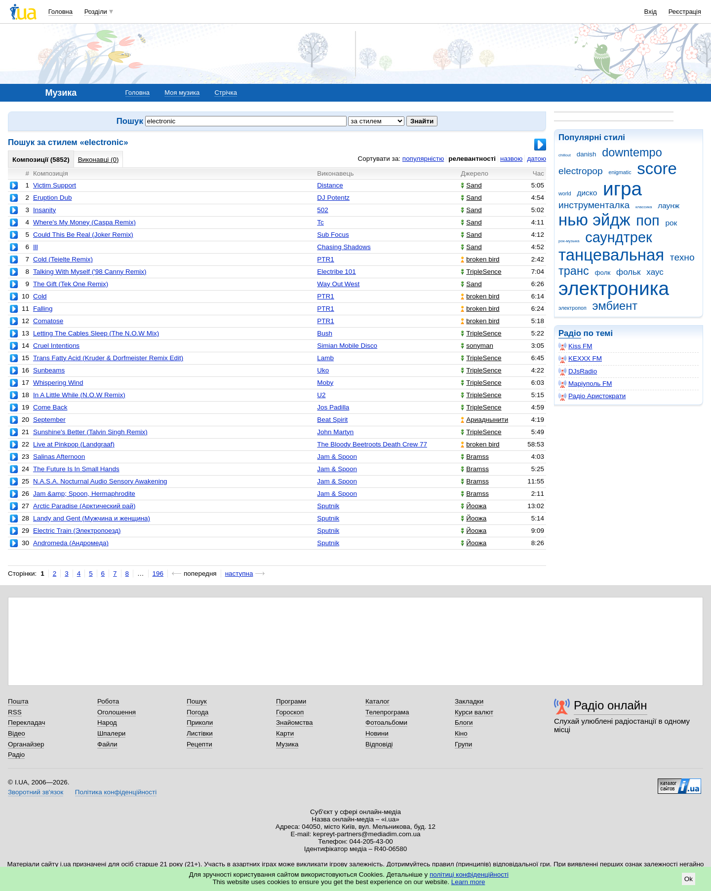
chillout (564, 155)
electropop (580, 171)
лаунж (668, 205)
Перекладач (26, 722)
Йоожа (473, 506)
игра (622, 188)
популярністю (423, 158)
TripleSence (481, 271)
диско (587, 192)
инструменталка (594, 205)
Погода (197, 712)
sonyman (477, 345)
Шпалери (111, 733)
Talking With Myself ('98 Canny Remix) (90, 271)
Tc (320, 222)
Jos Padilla (333, 407)
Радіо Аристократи (592, 396)
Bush (324, 333)
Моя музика (181, 92)
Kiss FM (575, 346)
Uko (323, 370)
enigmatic (620, 172)
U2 (321, 395)
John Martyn (335, 432)
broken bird (480, 259)
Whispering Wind (58, 382)
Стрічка (225, 92)
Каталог (377, 701)
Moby (325, 382)
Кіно (461, 733)
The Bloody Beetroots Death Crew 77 (372, 444)
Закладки (469, 701)
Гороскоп (290, 712)
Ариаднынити (484, 419)
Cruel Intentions (56, 345)
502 (322, 210)
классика (643, 207)
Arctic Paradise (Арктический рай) (84, 506)
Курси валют (474, 712)
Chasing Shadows (343, 247)
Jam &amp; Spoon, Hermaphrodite (84, 493)
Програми (291, 701)
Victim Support (54, 185)
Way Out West (338, 284)
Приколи (200, 722)
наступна (239, 573)
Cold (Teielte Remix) (63, 259)
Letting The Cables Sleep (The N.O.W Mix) (96, 333)
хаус (655, 272)
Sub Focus (333, 234)
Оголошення (116, 712)
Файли (107, 744)
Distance (330, 185)
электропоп (572, 308)
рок (671, 223)
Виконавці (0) (98, 159)
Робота (108, 701)
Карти (285, 733)
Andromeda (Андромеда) (71, 543)
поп (647, 220)
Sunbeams (49, 370)
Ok (688, 879)
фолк (602, 272)
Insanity (44, 210)
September (49, 419)
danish (586, 154)
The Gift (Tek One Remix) (70, 284)
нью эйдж (594, 220)
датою (536, 158)
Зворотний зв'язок (35, 792)
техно (682, 257)
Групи (463, 744)
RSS (15, 712)
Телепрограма (387, 712)
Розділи (95, 11)
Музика (287, 744)
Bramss (475, 456)
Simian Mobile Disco (347, 345)
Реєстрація (685, 11)
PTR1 (325, 259)
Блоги (464, 722)
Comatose (48, 321)
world (564, 193)
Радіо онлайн (610, 705)
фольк (628, 272)
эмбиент (614, 305)
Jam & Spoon (337, 456)
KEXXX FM (580, 359)
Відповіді (379, 744)
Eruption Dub (52, 197)
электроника (613, 288)
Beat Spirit (332, 419)
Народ (107, 722)
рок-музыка (568, 241)
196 (158, 573)
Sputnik (328, 506)
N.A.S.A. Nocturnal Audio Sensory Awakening (100, 481)
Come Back (50, 407)
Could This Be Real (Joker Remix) (83, 234)
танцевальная (611, 255)
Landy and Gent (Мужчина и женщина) (91, 518)
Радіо (569, 333)
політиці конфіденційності (469, 874)
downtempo (632, 152)
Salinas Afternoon (59, 456)
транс (573, 270)
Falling (43, 308)
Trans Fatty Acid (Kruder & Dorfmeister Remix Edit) (108, 358)
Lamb (325, 358)
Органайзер (26, 744)
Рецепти (199, 744)
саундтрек (618, 237)
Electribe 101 (336, 271)
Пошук (197, 701)
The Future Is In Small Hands (76, 469)
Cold (40, 296)
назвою (511, 158)
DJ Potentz (333, 197)
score (657, 168)
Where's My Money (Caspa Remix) (84, 222)
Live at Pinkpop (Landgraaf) (74, 444)
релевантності (472, 158)
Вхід (650, 11)
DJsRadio (577, 371)
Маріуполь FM (585, 384)
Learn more (468, 882)
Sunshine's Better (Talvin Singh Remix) (90, 432)
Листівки (200, 733)
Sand (471, 185)
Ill (35, 247)
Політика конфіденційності (116, 792)
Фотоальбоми (386, 722)
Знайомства (294, 722)
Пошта (18, 701)
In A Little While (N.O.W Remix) (79, 395)
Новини (377, 733)
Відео (16, 733)
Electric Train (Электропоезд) (77, 530)
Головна (60, 11)
